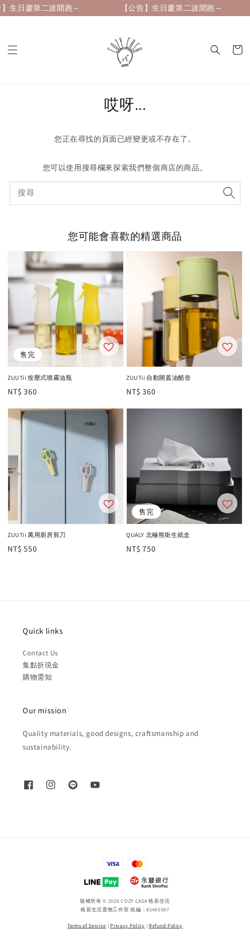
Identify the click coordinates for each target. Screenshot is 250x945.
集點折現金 (41, 664)
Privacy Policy (127, 925)
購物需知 (37, 677)
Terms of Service (86, 925)
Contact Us (40, 652)
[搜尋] (229, 193)
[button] (13, 50)
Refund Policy (166, 925)
